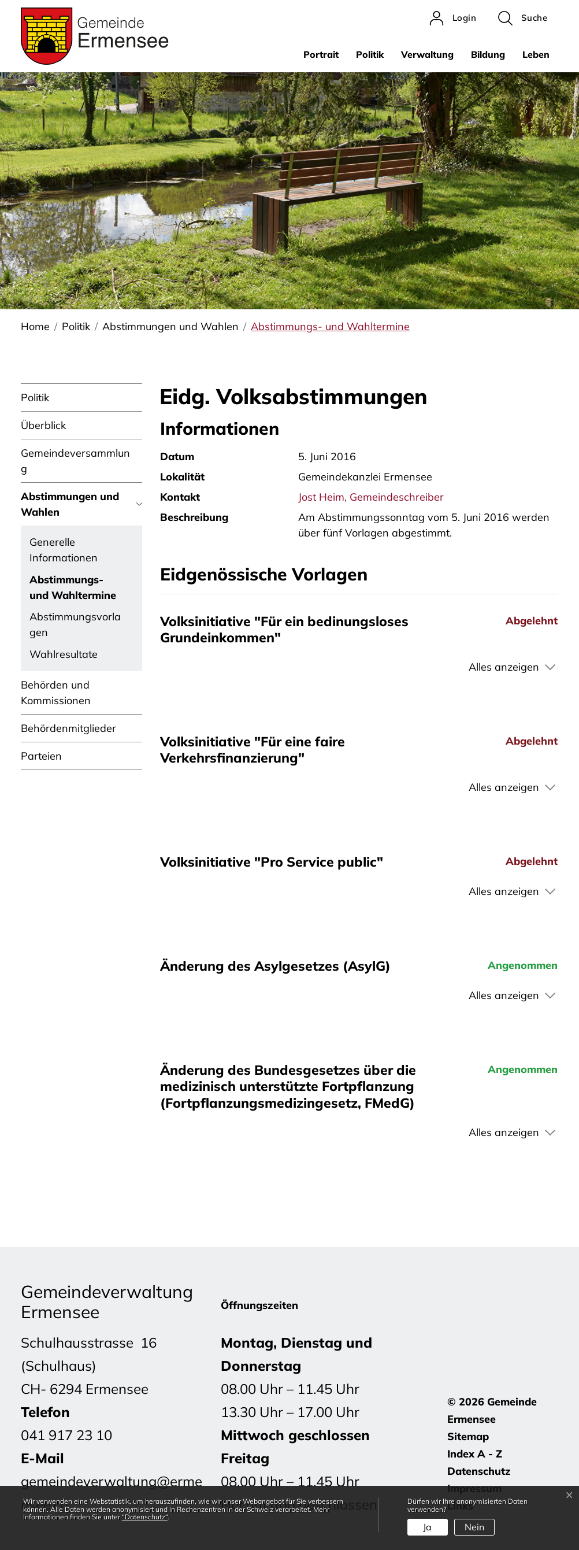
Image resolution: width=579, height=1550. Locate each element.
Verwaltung (427, 54)
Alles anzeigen (504, 667)
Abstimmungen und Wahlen (70, 504)
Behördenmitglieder (68, 728)
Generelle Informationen (63, 549)
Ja (427, 1527)
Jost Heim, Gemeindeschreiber (371, 497)
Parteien (41, 756)
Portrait (321, 54)
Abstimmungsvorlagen (75, 624)
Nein (474, 1527)
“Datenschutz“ (145, 1516)
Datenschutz (479, 1471)
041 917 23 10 (66, 1435)
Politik (370, 54)
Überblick (43, 425)
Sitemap (468, 1436)
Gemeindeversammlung (75, 460)
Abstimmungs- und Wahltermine (72, 589)
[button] (522, 18)
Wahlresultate (63, 654)
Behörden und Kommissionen (56, 692)
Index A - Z (474, 1453)
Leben (536, 54)
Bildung (488, 54)
